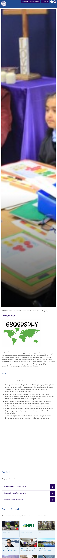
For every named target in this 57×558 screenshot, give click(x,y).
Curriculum (36, 311)
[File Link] (28, 486)
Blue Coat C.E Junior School (22, 311)
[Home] (4, 5)
